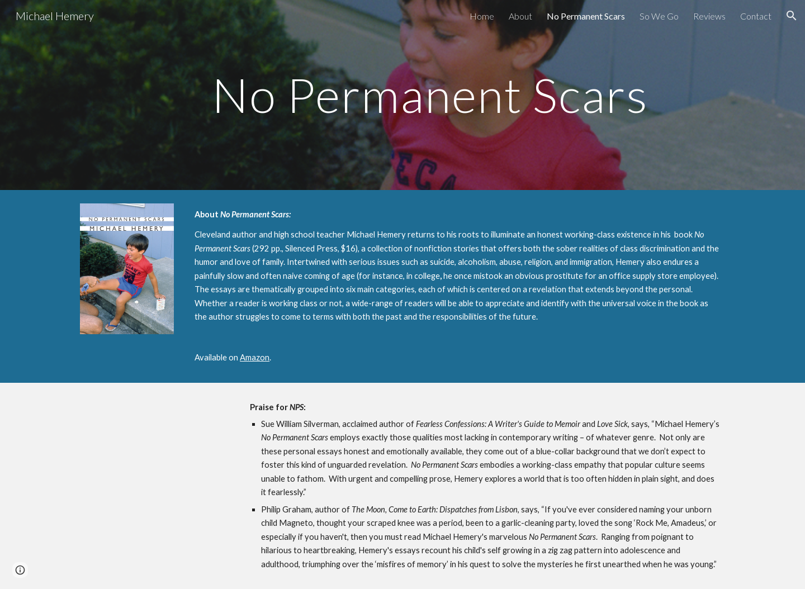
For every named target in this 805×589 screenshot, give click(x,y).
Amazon (254, 357)
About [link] (520, 16)
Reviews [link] (709, 16)
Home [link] (482, 16)
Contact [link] (755, 16)
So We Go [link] (659, 16)
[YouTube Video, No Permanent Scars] (154, 484)
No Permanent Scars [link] (586, 16)
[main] (430, 94)
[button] (791, 15)
